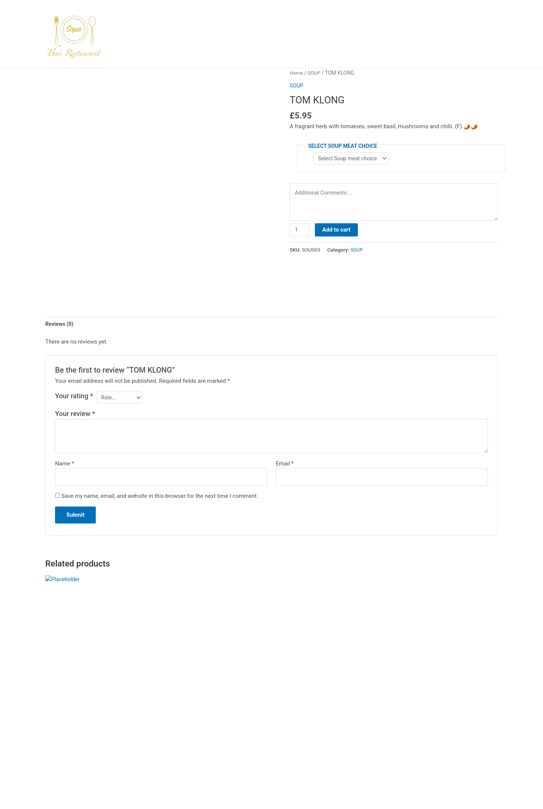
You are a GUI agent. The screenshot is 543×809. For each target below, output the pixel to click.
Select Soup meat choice (342, 146)
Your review (75, 415)
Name (64, 465)
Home (297, 73)
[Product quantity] (300, 233)
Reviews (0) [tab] (60, 324)
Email (284, 465)
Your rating (74, 397)
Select (64, 731)
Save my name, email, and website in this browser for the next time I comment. (159, 499)
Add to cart (337, 232)
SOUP (315, 73)
